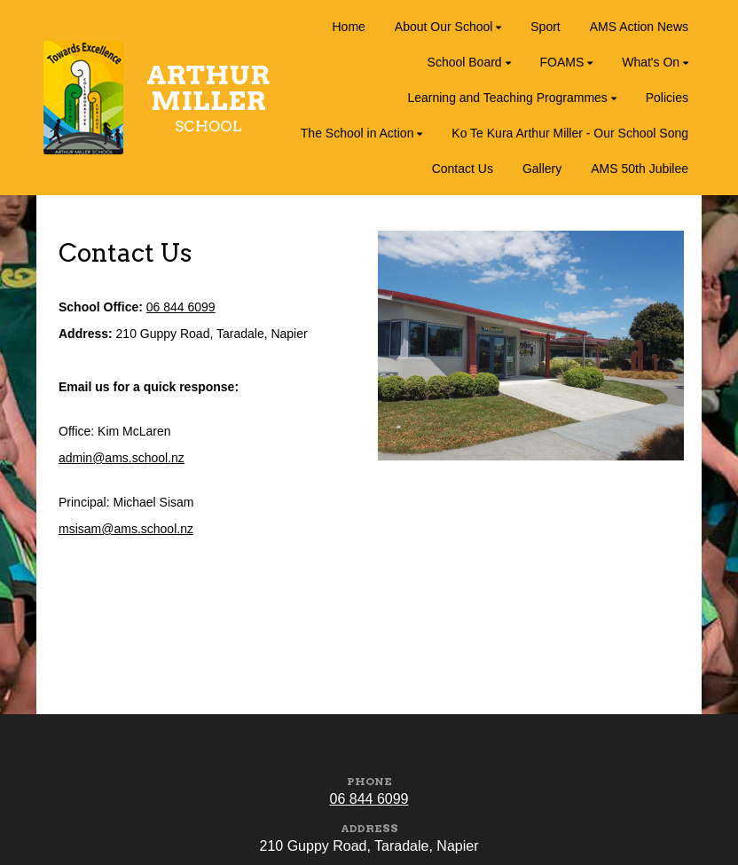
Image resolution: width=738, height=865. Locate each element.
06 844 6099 (181, 307)
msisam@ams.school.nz (126, 529)
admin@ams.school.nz (121, 458)
